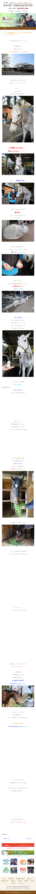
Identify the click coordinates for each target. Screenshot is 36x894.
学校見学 (12, 11)
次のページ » (29, 838)
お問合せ (25, 11)
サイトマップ (21, 883)
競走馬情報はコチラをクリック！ (18, 683)
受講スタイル (29, 878)
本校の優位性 (11, 878)
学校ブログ (13, 883)
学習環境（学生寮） (20, 878)
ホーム (4, 878)
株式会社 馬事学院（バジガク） (18, 892)
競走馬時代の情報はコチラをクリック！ (18, 726)
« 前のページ (6, 838)
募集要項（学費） (4, 880)
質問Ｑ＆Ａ (13, 880)
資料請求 (19, 11)
